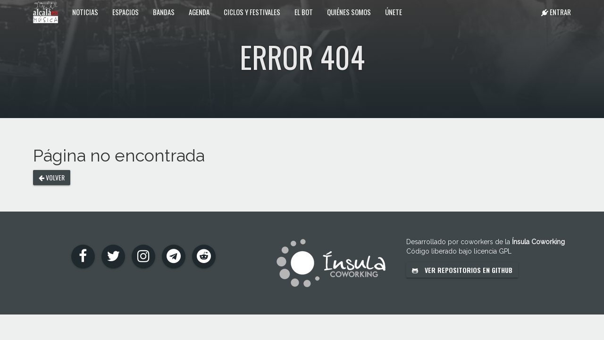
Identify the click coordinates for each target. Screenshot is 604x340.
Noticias (85, 12)
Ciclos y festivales (252, 12)
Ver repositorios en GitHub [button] (462, 270)
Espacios (125, 12)
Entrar (556, 12)
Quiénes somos (349, 12)
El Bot (303, 12)
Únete (393, 12)
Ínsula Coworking (538, 242)
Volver (52, 177)
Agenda (199, 12)
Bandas (164, 12)
